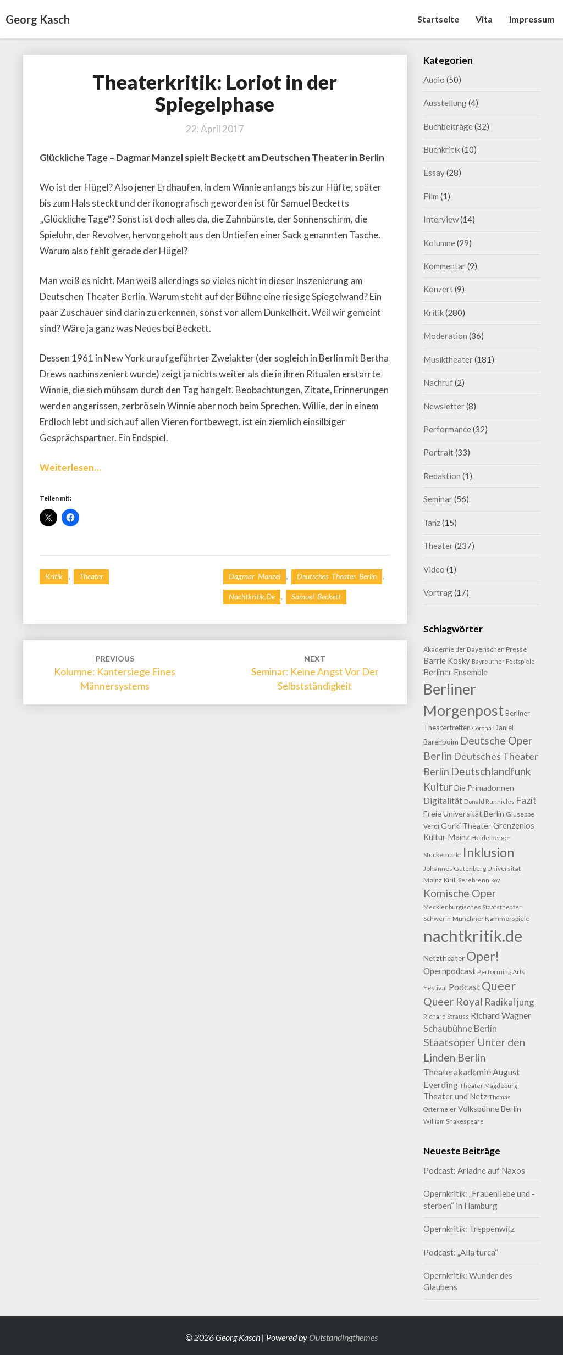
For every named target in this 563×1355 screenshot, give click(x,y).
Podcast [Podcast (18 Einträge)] (464, 986)
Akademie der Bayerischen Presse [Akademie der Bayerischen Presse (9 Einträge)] (475, 649)
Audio (434, 80)
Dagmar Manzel (254, 576)
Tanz (431, 522)
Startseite (438, 19)
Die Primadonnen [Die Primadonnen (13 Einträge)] (484, 787)
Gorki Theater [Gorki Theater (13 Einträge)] (466, 825)
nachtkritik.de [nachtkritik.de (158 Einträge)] (472, 935)
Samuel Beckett (316, 596)
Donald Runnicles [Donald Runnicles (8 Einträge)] (489, 801)
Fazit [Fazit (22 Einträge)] (526, 800)
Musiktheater (448, 359)
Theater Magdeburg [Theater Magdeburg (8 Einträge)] (488, 1085)
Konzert (438, 289)
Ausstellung (445, 103)
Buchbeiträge (448, 126)
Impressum (532, 19)
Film (431, 196)
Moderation (445, 336)
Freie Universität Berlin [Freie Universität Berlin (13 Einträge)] (463, 813)
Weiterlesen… (70, 467)
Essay (434, 172)
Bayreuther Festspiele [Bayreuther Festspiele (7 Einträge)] (503, 661)
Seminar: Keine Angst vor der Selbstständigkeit (315, 673)
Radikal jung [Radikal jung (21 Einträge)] (509, 1002)
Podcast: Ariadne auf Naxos (474, 1170)
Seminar (437, 499)
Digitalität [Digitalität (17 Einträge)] (442, 800)
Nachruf (438, 382)
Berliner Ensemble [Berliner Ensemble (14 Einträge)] (455, 672)
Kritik (54, 576)
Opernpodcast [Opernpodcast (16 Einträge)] (449, 971)
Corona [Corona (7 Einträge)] (482, 727)
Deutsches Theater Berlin (337, 576)
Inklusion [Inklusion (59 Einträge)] (488, 852)
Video (434, 569)
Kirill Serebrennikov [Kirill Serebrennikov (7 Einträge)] (472, 880)
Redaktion (442, 476)
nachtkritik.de (252, 596)
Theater (91, 576)
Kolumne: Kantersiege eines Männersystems (114, 673)
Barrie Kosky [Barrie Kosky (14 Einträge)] (446, 660)
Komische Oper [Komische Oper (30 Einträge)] (459, 893)
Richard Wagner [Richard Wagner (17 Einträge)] (501, 1015)
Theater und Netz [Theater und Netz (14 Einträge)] (455, 1096)
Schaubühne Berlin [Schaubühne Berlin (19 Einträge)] (460, 1028)
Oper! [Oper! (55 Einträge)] (482, 956)
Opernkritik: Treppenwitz (469, 1229)
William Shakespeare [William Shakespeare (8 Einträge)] (453, 1121)
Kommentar (444, 266)
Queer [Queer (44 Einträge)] (499, 986)
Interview (441, 219)
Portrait (438, 452)
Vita (484, 19)
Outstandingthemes (343, 1337)
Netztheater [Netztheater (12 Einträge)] (444, 958)
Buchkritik (441, 149)
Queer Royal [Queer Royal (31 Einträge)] (453, 1001)
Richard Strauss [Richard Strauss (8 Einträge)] (446, 1016)
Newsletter (444, 406)
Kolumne (439, 243)
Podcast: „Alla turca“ (460, 1252)
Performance (447, 429)
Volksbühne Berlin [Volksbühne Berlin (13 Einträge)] (489, 1108)
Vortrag (437, 592)
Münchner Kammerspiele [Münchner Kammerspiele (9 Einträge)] (490, 918)
